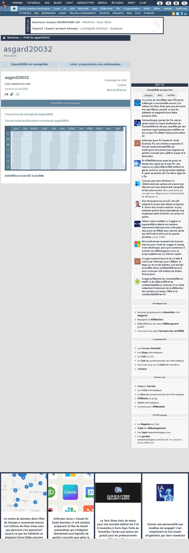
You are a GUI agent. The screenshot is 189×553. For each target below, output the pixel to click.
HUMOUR (149, 13)
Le (141, 356)
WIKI (129, 13)
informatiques (148, 403)
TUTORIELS (25, 13)
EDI (118, 8)
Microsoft (83, 8)
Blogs (57, 3)
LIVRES (62, 13)
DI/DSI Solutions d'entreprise (34, 8)
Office (157, 8)
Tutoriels (33, 3)
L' (142, 369)
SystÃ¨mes (181, 8)
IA (65, 8)
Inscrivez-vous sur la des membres (158, 365)
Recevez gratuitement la (156, 312)
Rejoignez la (150, 319)
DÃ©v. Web (106, 8)
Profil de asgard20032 (36, 37)
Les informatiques (150, 352)
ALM (72, 8)
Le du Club (148, 424)
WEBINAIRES (48, 13)
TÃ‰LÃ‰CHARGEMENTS (82, 13)
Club (142, 3)
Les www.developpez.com (154, 432)
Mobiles (168, 8)
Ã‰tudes (117, 3)
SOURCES (104, 13)
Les (149, 348)
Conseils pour (151, 407)
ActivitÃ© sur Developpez (65, 103)
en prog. (147, 398)
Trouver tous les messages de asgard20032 (29, 114)
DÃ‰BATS (118, 13)
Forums (17, 3)
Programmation (132, 8)
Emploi (102, 3)
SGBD (147, 8)
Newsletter (85, 3)
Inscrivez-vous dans (160, 331)
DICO (138, 13)
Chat (69, 3)
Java (94, 8)
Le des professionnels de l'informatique (160, 361)
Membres (13, 37)
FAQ (47, 3)
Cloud (57, 8)
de (151, 428)
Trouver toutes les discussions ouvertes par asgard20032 (37, 121)
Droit (131, 3)
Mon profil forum (116, 90)
